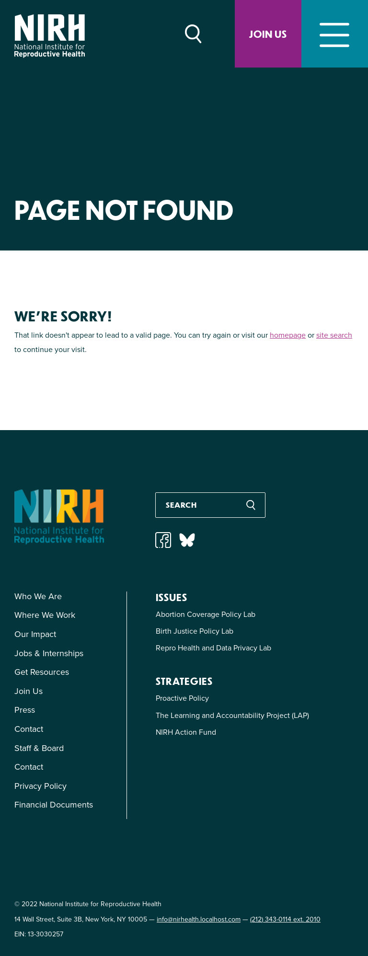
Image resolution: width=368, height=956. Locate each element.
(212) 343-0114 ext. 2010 (285, 919)
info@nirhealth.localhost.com (199, 919)
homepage (288, 335)
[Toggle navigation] (334, 34)
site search (334, 335)
